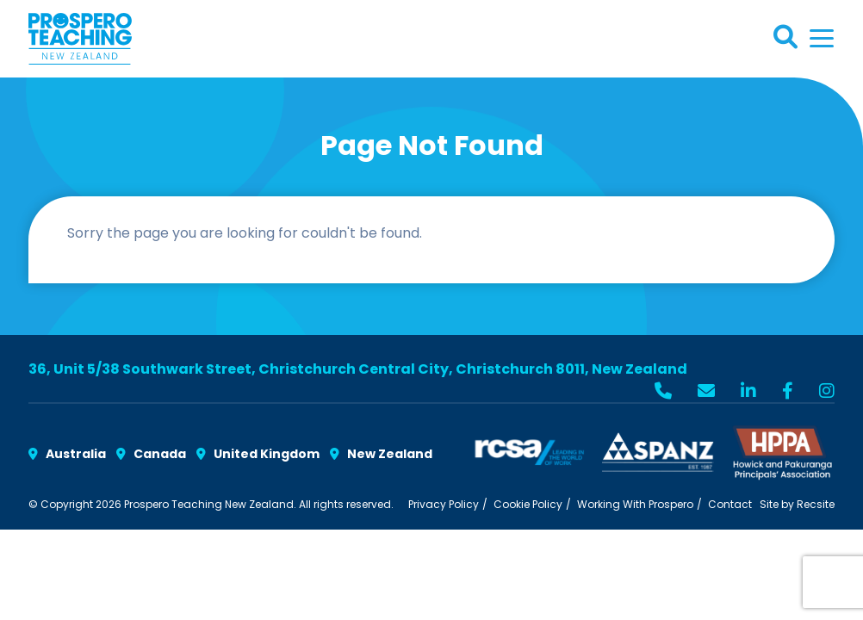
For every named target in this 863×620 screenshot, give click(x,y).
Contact (730, 504)
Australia (67, 453)
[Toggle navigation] (822, 38)
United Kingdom (258, 453)
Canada (151, 453)
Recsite (816, 504)
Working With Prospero (635, 504)
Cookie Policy (528, 504)
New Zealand (381, 453)
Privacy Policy (443, 504)
